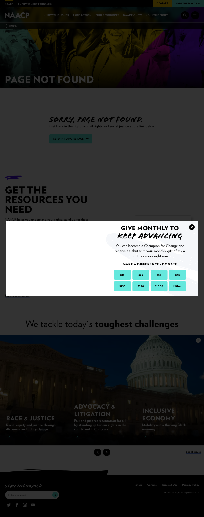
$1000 (159, 286)
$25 (140, 274)
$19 (122, 274)
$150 (122, 286)
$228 (141, 286)
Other (177, 286)
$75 (177, 274)
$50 (159, 274)
